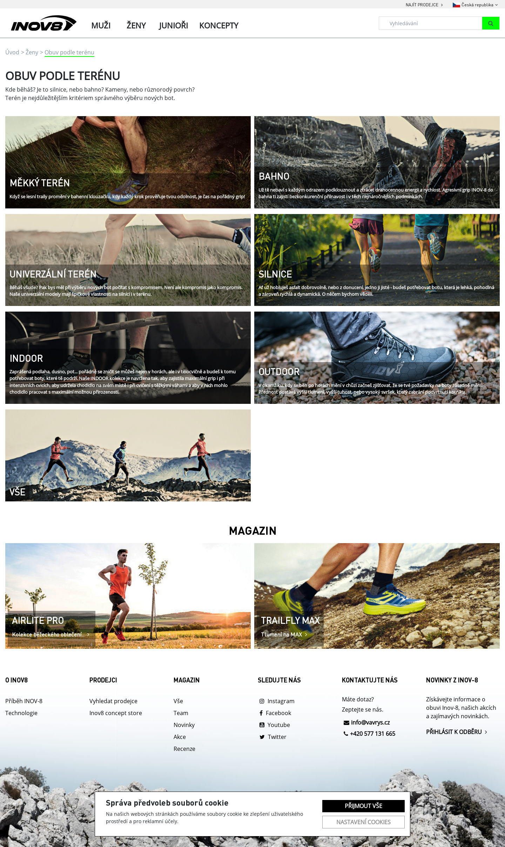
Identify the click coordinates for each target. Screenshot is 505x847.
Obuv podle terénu (69, 52)
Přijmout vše (363, 806)
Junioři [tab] (173, 25)
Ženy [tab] (136, 25)
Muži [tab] (100, 25)
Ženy (32, 52)
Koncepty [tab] (218, 25)
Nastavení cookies (363, 822)
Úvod (12, 52)
